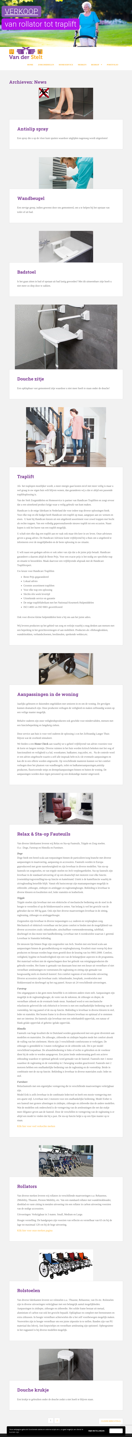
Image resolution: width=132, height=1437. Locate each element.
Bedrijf (95, 65)
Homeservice (66, 65)
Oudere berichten (111, 1421)
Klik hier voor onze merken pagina (34, 1230)
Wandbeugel (31, 198)
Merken (82, 65)
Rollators (27, 1186)
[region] (66, 23)
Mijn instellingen (96, 1431)
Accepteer (116, 1431)
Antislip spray (32, 129)
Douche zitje (30, 379)
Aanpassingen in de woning (47, 694)
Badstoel (26, 272)
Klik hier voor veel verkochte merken (36, 1126)
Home (30, 65)
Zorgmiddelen (46, 65)
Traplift (25, 476)
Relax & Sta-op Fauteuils (43, 834)
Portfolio (112, 65)
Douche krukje (33, 1390)
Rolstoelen (28, 1290)
